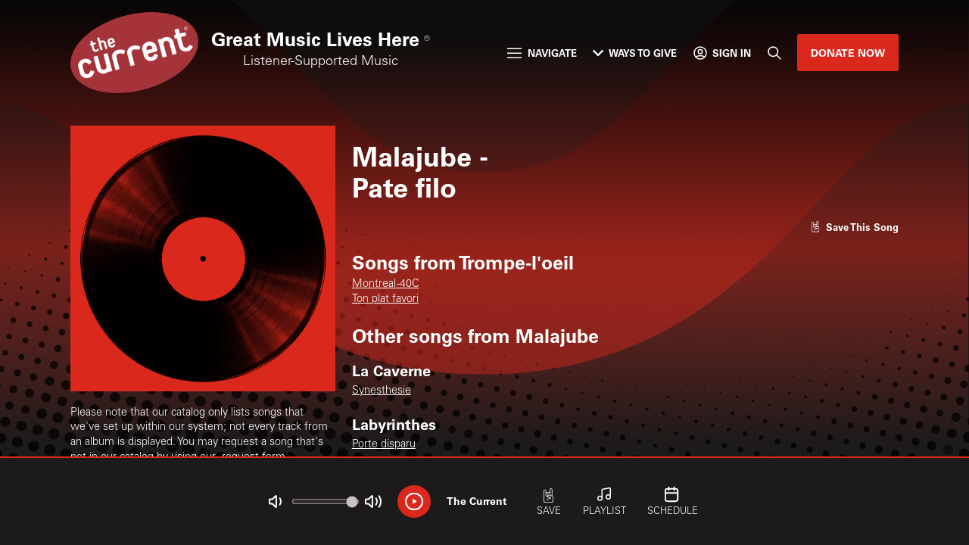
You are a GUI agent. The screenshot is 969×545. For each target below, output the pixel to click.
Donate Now (848, 52)
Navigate (541, 52)
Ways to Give (635, 52)
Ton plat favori (385, 299)
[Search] (774, 52)
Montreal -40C (385, 284)
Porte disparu (384, 445)
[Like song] (854, 226)
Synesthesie (381, 391)
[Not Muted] (275, 501)
